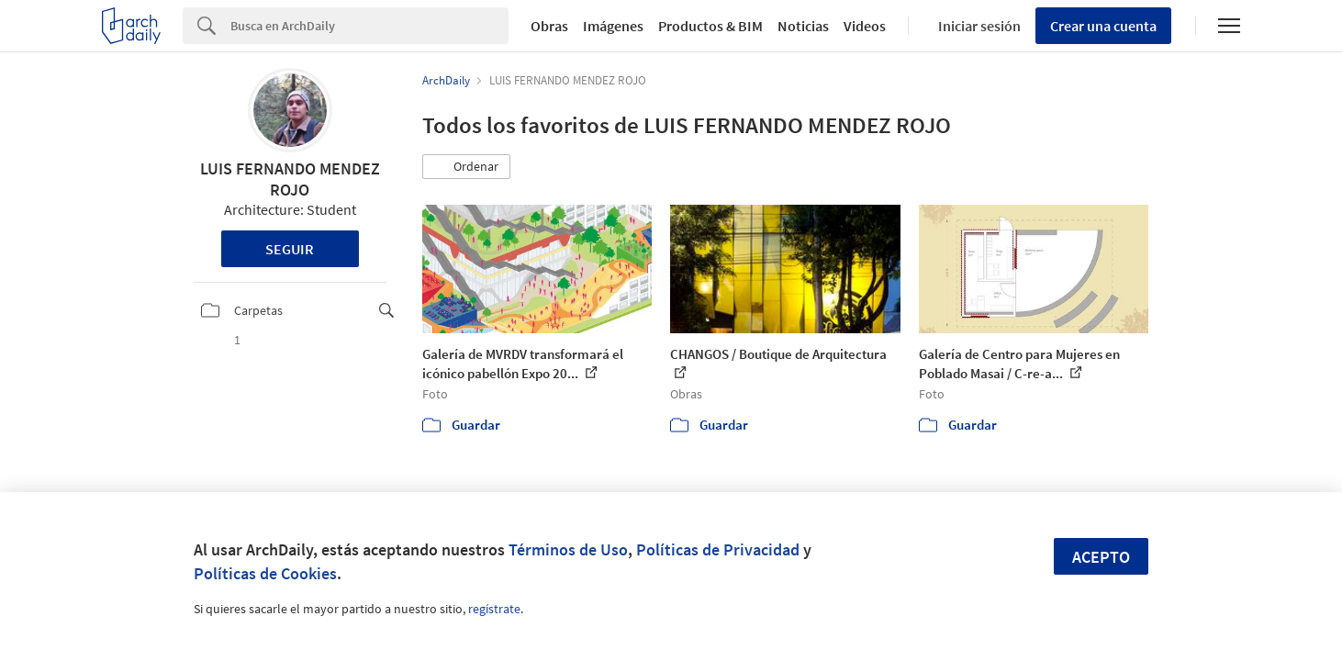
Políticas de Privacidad (718, 549)
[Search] (369, 25)
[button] (466, 167)
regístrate (494, 608)
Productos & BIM (710, 25)
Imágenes (613, 25)
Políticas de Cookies (265, 573)
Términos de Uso (568, 549)
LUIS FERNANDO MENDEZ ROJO (290, 179)
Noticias (803, 25)
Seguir (289, 249)
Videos (865, 25)
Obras (549, 25)
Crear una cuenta (1103, 26)
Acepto (1101, 556)
